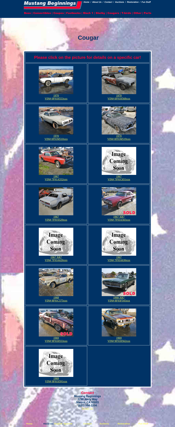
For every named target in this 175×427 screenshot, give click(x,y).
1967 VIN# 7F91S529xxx (56, 217)
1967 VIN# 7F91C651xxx (119, 177)
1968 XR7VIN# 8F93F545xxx (119, 298)
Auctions (104, 423)
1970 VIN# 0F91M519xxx (119, 136)
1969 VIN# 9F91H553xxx (56, 338)
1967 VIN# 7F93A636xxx (119, 257)
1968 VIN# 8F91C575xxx (56, 298)
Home (29, 423)
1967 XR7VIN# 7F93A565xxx (119, 217)
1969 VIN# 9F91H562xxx (119, 338)
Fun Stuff (143, 423)
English (58, 423)
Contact (87, 423)
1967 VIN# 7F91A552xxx (56, 177)
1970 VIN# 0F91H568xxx (119, 96)
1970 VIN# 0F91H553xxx (56, 96)
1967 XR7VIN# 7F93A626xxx (56, 257)
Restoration (124, 423)
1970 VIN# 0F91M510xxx (56, 136)
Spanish (68, 423)
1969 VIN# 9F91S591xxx (56, 378)
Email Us (87, 408)
